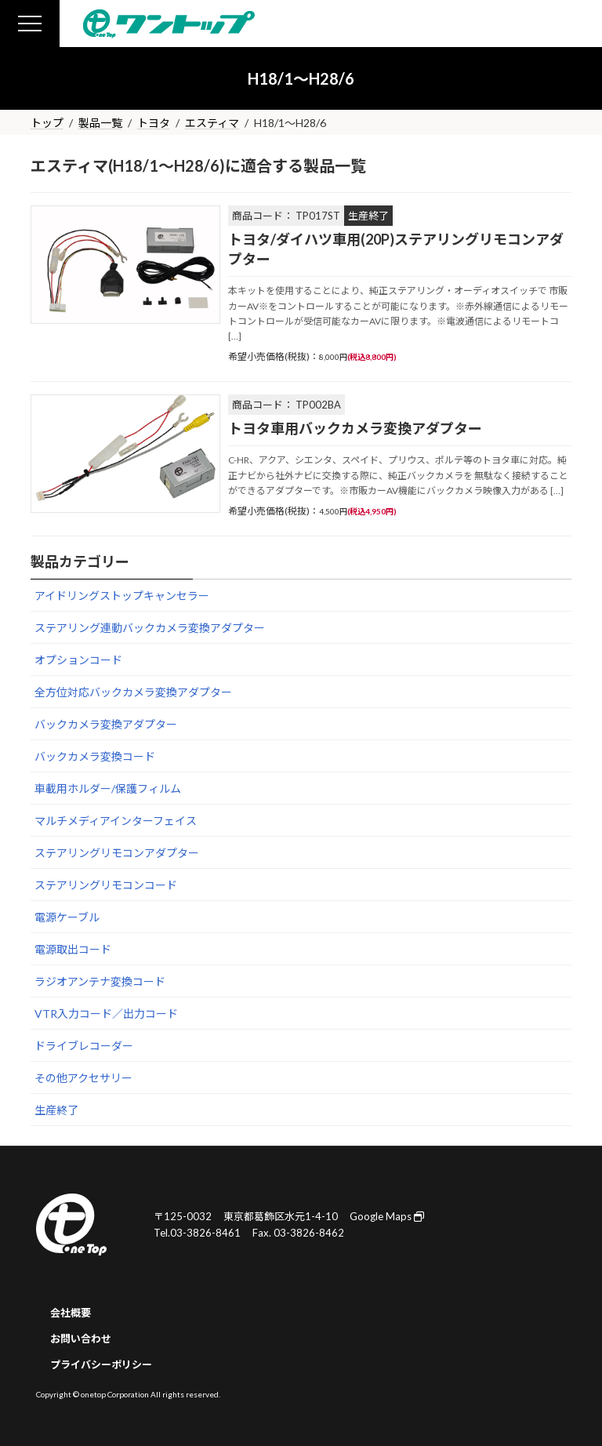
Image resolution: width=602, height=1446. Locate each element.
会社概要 (70, 1312)
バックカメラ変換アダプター (105, 724)
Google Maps (387, 1216)
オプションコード (78, 660)
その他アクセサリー (83, 1077)
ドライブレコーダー (83, 1045)
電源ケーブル (67, 917)
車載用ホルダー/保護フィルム (107, 788)
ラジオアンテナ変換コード (99, 981)
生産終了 (56, 1110)
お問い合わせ (80, 1338)
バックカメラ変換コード (94, 756)
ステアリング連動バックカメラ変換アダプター (149, 627)
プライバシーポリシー (101, 1364)
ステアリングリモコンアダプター (116, 852)
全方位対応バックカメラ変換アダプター (133, 692)
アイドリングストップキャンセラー (121, 595)
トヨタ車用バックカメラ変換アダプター (355, 428)
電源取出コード (72, 949)
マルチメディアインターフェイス (115, 820)
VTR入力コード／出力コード (106, 1013)
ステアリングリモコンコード (105, 885)
